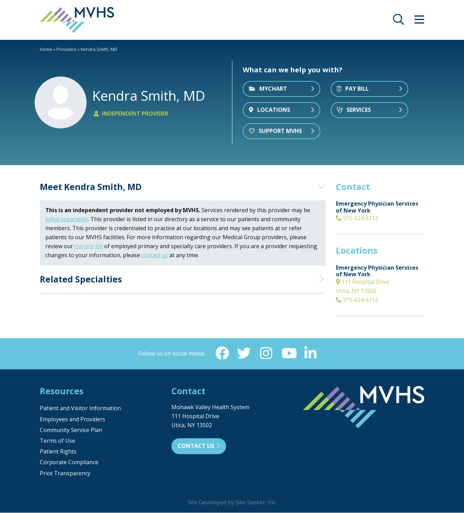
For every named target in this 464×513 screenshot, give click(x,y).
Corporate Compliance (69, 462)
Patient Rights (58, 452)
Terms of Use (57, 441)
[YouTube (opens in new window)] (288, 353)
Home (46, 49)
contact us (154, 255)
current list (88, 246)
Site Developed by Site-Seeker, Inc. (232, 502)
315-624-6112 (357, 218)
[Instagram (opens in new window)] (266, 353)
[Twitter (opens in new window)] (244, 353)
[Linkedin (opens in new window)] (311, 353)
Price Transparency (65, 473)
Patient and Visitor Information (80, 408)
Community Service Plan (71, 430)
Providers (66, 49)
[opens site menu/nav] (419, 21)
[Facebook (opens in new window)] (222, 353)
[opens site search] (398, 21)
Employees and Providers (72, 419)
